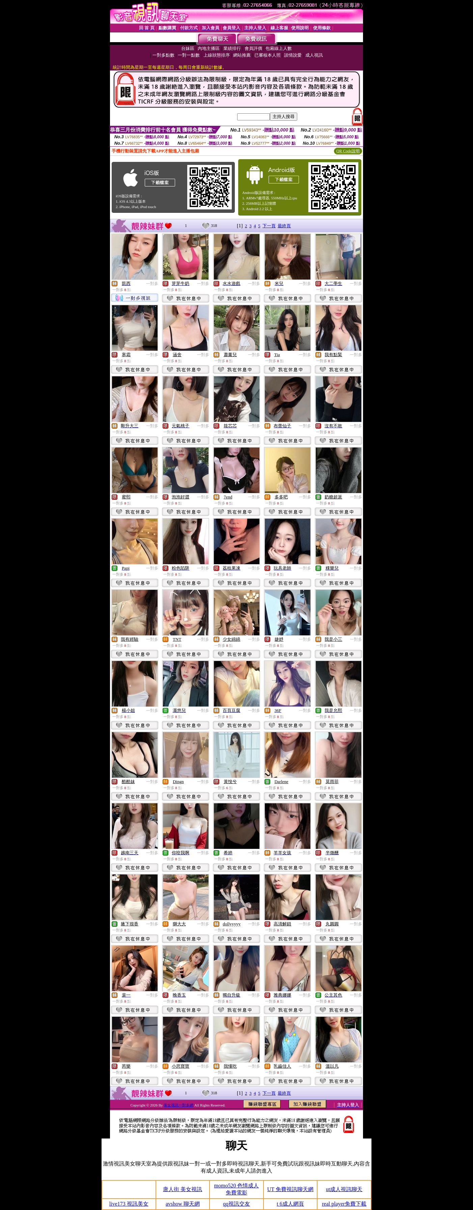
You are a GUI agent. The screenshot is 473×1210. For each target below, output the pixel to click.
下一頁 (269, 225)
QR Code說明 (348, 151)
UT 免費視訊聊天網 (290, 1189)
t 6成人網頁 (290, 1204)
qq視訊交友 (236, 1204)
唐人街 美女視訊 (182, 1189)
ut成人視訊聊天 (344, 1189)
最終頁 (284, 225)
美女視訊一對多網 (178, 1105)
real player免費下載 (344, 1204)
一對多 (152, 283)
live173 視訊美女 (128, 1204)
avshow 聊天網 (183, 1204)
